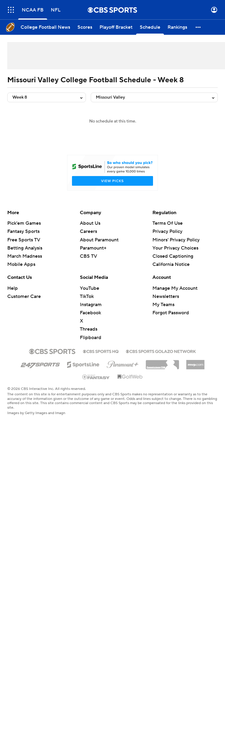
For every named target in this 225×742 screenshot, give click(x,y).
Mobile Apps (21, 264)
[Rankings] (177, 27)
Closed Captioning (172, 256)
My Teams (163, 305)
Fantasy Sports (23, 231)
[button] (198, 27)
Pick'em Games (24, 223)
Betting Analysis (24, 248)
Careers (88, 231)
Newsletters (165, 296)
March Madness (24, 256)
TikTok (87, 296)
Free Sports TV (23, 240)
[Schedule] (150, 27)
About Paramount (99, 240)
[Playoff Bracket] (116, 27)
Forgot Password (170, 313)
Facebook (90, 313)
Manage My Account (174, 288)
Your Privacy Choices (175, 248)
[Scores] (85, 27)
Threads (88, 329)
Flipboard (90, 338)
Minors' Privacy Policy (176, 240)
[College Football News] (45, 27)
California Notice (171, 264)
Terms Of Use (167, 223)
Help (12, 288)
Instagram (91, 305)
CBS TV (88, 256)
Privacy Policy (167, 231)
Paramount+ (93, 248)
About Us (90, 223)
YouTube (89, 288)
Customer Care (24, 296)
